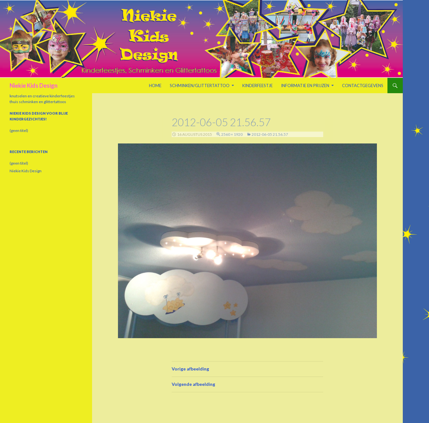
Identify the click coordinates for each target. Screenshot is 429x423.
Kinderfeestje (257, 85)
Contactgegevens (362, 85)
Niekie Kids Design (34, 85)
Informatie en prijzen (305, 85)
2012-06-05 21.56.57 (270, 134)
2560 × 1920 (232, 134)
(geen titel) (19, 130)
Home (155, 85)
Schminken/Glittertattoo (200, 85)
